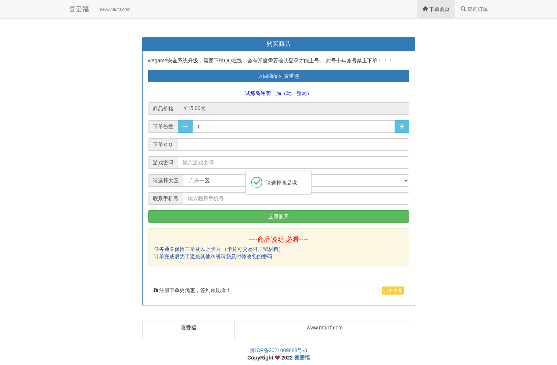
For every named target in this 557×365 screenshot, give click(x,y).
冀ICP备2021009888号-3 (278, 350)
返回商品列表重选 (278, 76)
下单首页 (436, 9)
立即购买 (278, 216)
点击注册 (393, 290)
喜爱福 (79, 9)
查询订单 (474, 9)
